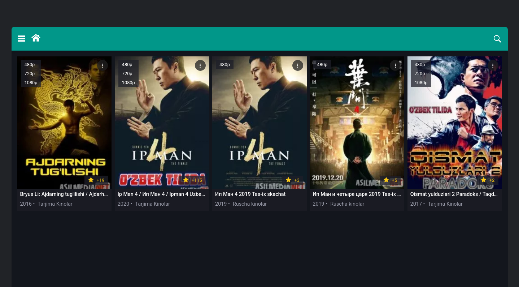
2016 (26, 204)
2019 (221, 204)
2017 (416, 204)
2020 (123, 204)
